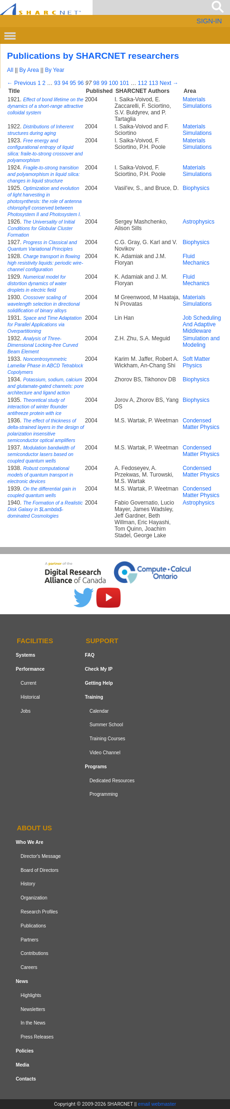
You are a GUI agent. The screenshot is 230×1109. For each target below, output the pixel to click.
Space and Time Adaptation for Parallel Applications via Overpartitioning (44, 325)
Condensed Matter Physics (201, 423)
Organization (34, 897)
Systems (25, 655)
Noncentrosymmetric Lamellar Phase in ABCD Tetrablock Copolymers (45, 366)
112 (142, 83)
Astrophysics (199, 221)
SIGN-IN (209, 21)
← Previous (21, 83)
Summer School (106, 724)
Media (22, 1064)
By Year (54, 70)
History (28, 884)
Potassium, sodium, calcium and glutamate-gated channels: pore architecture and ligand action (45, 386)
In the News (33, 1022)
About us (34, 828)
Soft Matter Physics (196, 362)
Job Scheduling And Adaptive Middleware (202, 324)
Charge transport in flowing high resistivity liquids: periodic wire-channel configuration (45, 263)
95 (73, 83)
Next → (169, 83)
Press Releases (37, 1036)
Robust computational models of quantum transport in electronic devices (40, 475)
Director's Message (41, 856)
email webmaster (157, 1104)
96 (81, 83)
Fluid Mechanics (196, 259)
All (10, 70)
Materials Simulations (197, 102)
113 (153, 83)
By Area (29, 70)
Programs (96, 766)
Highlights (31, 995)
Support (102, 641)
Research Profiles (39, 911)
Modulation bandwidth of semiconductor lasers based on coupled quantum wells (41, 454)
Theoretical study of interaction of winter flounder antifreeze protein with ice (37, 407)
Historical (30, 697)
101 (124, 83)
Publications (33, 925)
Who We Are (29, 842)
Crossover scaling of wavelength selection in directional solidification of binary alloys (43, 304)
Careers (29, 967)
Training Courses (107, 738)
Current (28, 683)
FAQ (89, 655)
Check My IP (98, 669)
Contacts (26, 1078)
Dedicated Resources (111, 780)
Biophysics (196, 188)
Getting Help (99, 683)
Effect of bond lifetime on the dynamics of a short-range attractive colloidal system (45, 106)
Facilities (35, 641)
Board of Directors (39, 870)
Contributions (34, 953)
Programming (103, 794)
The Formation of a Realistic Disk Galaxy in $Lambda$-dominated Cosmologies (45, 509)
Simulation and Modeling (201, 341)
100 (113, 83)
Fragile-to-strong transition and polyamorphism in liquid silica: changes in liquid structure (43, 174)
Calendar (98, 711)
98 (96, 83)
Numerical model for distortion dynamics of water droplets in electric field (36, 283)
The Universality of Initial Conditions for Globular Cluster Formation (41, 228)
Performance (30, 669)
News (22, 981)
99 (104, 83)
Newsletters (33, 1009)
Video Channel (104, 752)
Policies (25, 1050)
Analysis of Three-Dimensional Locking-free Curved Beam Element (42, 345)
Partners (29, 939)
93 (57, 83)
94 (65, 83)
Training (94, 697)
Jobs (25, 711)
